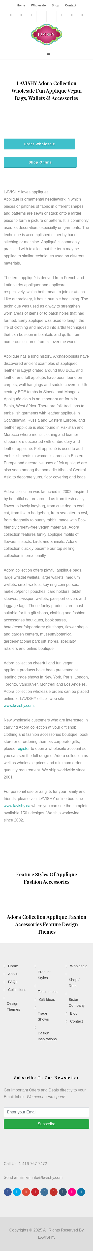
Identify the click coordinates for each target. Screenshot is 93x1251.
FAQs (12, 982)
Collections (17, 989)
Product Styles (44, 975)
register (23, 748)
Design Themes (13, 1006)
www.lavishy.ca (17, 806)
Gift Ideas (47, 999)
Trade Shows (43, 1016)
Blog (73, 1013)
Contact (70, 5)
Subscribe (46, 1124)
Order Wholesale (39, 144)
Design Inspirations (47, 1036)
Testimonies (47, 991)
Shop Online (40, 162)
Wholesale (38, 5)
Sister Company (77, 1002)
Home (21, 5)
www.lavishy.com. (19, 705)
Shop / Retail (74, 983)
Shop (55, 5)
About (13, 974)
